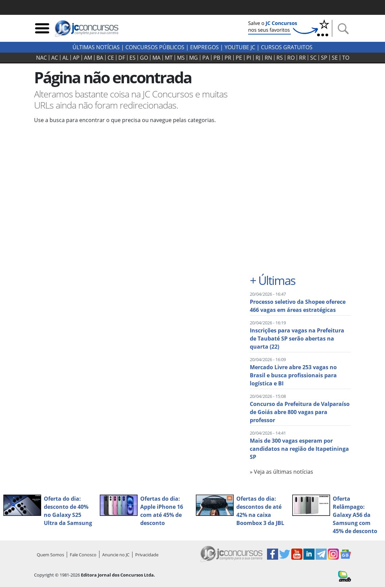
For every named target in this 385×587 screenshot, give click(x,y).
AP (76, 57)
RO (291, 57)
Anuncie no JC (115, 555)
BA (99, 57)
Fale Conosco (83, 555)
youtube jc (240, 47)
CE (111, 57)
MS (181, 57)
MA (156, 57)
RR (302, 57)
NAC (41, 57)
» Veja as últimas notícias (281, 471)
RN (268, 57)
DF (121, 57)
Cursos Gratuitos (287, 47)
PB (216, 57)
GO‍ (144, 57)
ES (132, 57)
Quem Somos (50, 555)
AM (88, 57)
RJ (258, 57)
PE (239, 57)
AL (65, 57)
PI (248, 57)
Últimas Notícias (96, 47)
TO (345, 57)
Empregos (204, 47)
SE (335, 57)
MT (169, 57)
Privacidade (146, 555)
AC (54, 57)
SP (324, 57)
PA (205, 57)
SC (313, 57)
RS (279, 57)
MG (193, 57)
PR (228, 57)
